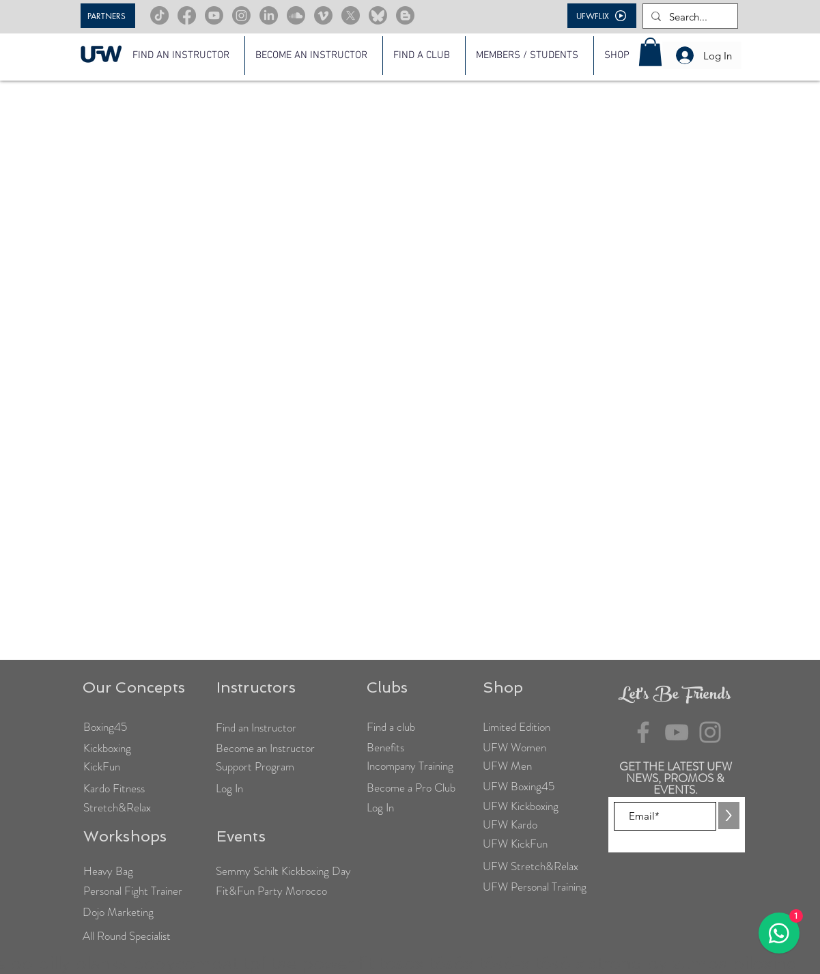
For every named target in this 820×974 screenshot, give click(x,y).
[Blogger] (405, 15)
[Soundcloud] (296, 15)
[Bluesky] (378, 15)
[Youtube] (214, 15)
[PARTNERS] (108, 15)
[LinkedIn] (268, 15)
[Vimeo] (323, 15)
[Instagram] (241, 15)
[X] (350, 15)
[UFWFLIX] (601, 15)
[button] (529, 55)
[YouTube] (676, 732)
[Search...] (689, 16)
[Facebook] (187, 15)
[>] (728, 815)
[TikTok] (159, 15)
